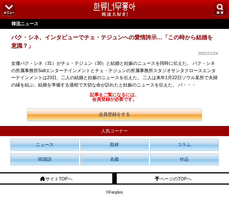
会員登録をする (114, 114)
